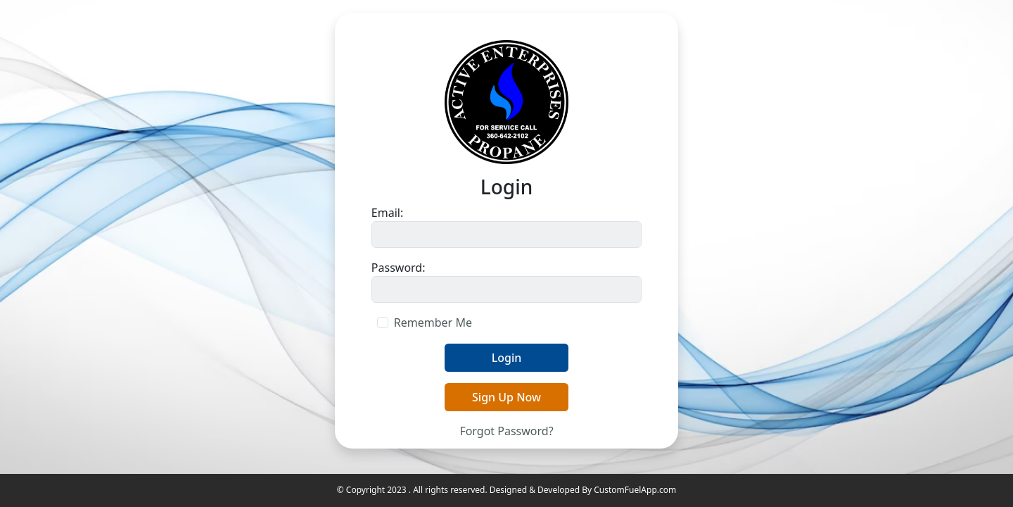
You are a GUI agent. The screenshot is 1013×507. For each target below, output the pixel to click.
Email (385, 212)
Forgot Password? (506, 431)
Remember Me (433, 322)
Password (396, 267)
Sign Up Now (506, 397)
